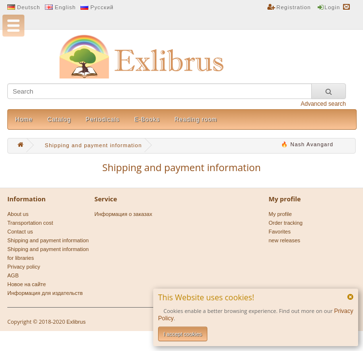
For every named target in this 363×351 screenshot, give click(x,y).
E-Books (147, 119)
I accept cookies (182, 334)
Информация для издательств (45, 293)
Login (332, 7)
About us (17, 214)
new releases (285, 240)
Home (24, 119)
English (65, 7)
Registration (294, 7)
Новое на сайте (26, 284)
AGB (13, 275)
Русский (102, 7)
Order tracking (286, 223)
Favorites (280, 231)
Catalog (59, 119)
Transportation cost (30, 223)
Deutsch (28, 7)
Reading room (195, 119)
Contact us (20, 231)
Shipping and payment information (48, 240)
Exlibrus (75, 322)
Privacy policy (23, 267)
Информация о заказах (123, 214)
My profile (280, 214)
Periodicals (102, 119)
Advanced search (323, 103)
